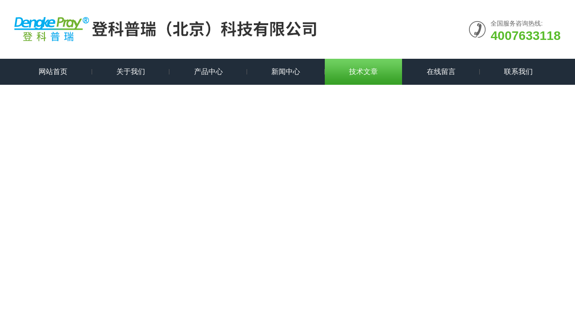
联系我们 (518, 71)
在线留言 (441, 71)
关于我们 (130, 71)
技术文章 (363, 71)
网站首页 (53, 71)
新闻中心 (285, 71)
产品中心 (208, 71)
